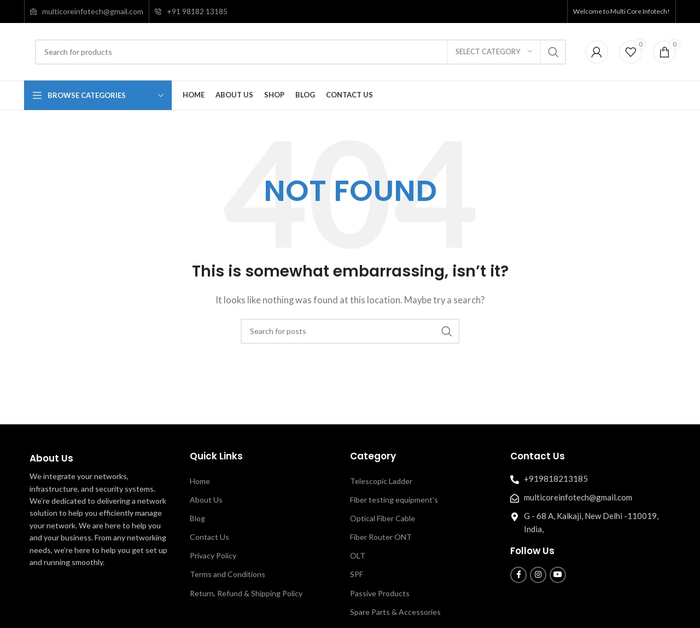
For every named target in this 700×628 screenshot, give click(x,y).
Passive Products (380, 593)
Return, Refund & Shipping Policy (246, 593)
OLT (357, 555)
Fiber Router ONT (381, 536)
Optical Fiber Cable (382, 518)
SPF (356, 574)
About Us (206, 499)
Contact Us (209, 536)
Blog (197, 518)
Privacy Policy (213, 555)
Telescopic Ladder (381, 481)
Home (200, 481)
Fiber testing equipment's (394, 499)
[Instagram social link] (538, 575)
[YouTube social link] (558, 575)
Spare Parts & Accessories (395, 612)
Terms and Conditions (227, 574)
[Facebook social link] (518, 575)
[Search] (300, 52)
